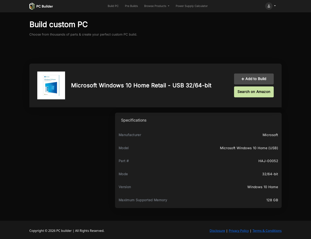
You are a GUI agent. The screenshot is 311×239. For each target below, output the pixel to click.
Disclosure (217, 230)
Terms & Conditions (267, 230)
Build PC (113, 6)
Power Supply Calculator (192, 6)
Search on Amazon (253, 92)
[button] (157, 6)
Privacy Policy (239, 230)
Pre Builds (131, 6)
